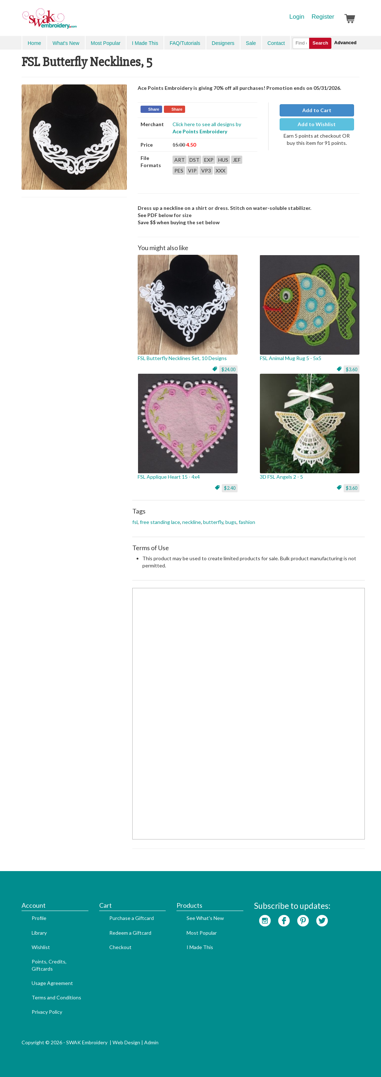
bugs (231, 522)
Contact (276, 43)
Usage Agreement (52, 983)
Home (34, 43)
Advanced (345, 42)
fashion (247, 522)
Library (39, 933)
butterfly (213, 522)
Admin (151, 1042)
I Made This (145, 43)
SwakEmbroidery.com (75, 21)
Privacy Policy (47, 1012)
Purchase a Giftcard (131, 918)
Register (323, 16)
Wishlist (41, 947)
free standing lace (160, 522)
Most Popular (105, 43)
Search (320, 43)
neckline (191, 522)
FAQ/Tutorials (185, 43)
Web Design (126, 1042)
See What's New (205, 918)
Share (153, 109)
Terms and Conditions (56, 997)
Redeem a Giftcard (130, 933)
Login (296, 16)
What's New (65, 43)
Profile (39, 918)
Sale (251, 43)
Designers (223, 43)
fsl (135, 522)
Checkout (120, 947)
